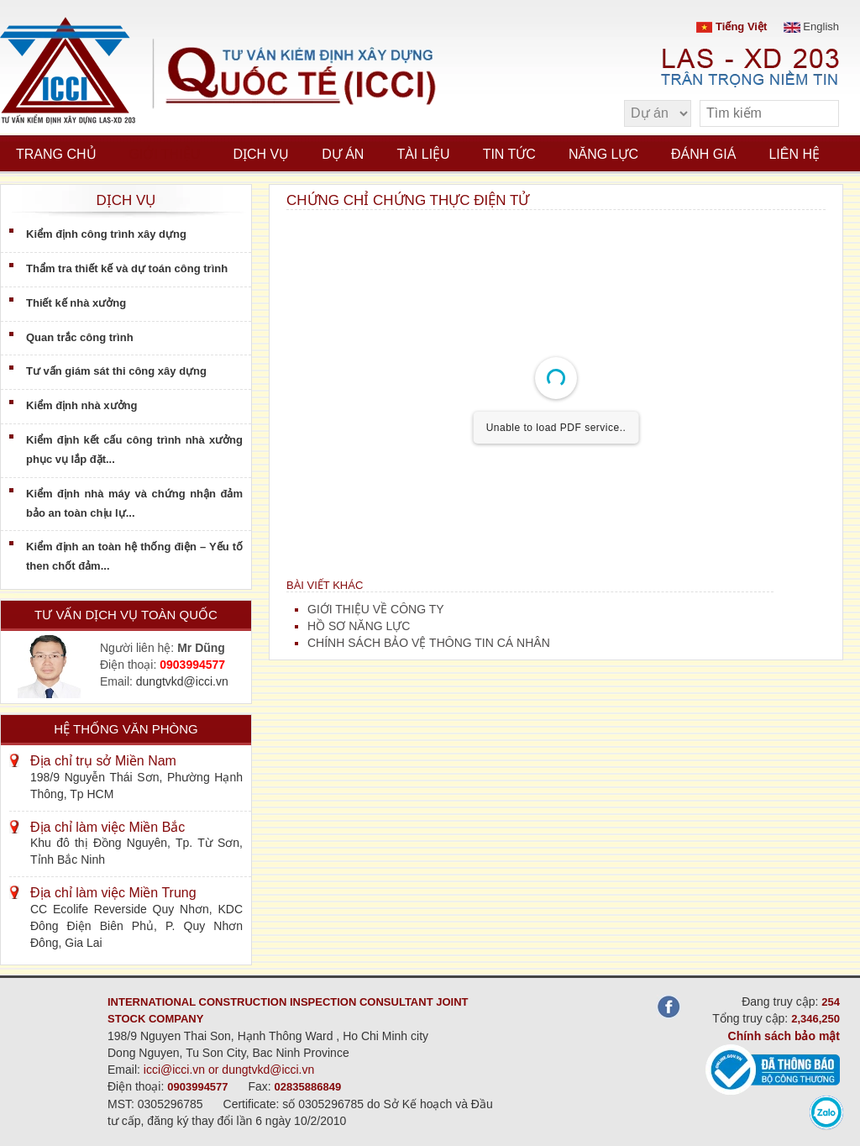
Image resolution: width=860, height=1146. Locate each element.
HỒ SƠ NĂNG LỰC (358, 626)
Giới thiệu (165, 154)
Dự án (343, 154)
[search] (818, 114)
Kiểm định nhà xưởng (81, 405)
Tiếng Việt (731, 26)
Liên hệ (794, 154)
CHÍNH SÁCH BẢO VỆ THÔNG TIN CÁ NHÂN (428, 642)
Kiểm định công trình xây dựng (106, 234)
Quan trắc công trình (80, 337)
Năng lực (603, 154)
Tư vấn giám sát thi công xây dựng (116, 371)
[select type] (657, 113)
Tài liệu (422, 154)
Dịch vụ (261, 154)
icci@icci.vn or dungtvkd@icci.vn (229, 1069)
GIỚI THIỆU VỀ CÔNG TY (375, 609)
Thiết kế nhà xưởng (76, 303)
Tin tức (509, 154)
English (811, 26)
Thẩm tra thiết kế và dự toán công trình (127, 268)
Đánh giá (703, 154)
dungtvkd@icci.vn (182, 681)
